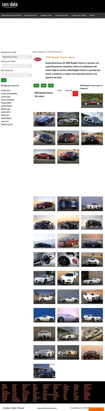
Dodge (76, 387)
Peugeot (56, 395)
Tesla (55, 399)
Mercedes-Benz (48, 394)
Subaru (25, 399)
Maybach (5, 394)
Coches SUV (5, 90)
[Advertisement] (52, 34)
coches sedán (6, 103)
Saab (55, 397)
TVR (3, 400)
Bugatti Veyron (42, 52)
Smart (86, 397)
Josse (65, 391)
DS (3, 389)
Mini (75, 394)
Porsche (4, 397)
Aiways (14, 384)
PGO (65, 395)
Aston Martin (57, 384)
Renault (25, 397)
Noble (35, 395)
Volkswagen (16, 400)
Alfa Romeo (26, 384)
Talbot (45, 399)
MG (65, 394)
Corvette (4, 387)
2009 (44, 85)
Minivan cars (5, 109)
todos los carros (7, 124)
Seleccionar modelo (8, 61)
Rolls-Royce (37, 397)
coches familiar (6, 106)
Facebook (6, 408)
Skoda (76, 397)
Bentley (4, 386)
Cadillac (45, 386)
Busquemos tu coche (8, 52)
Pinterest (21, 408)
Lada (85, 391)
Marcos (76, 392)
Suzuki (35, 399)
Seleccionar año (7, 70)
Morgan (4, 395)
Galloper (66, 389)
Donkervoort (88, 387)
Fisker (35, 389)
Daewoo (35, 387)
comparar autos (46, 15)
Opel (44, 395)
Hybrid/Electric (6, 118)
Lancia (14, 392)
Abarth (4, 384)
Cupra (14, 387)
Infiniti (14, 391)
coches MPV (5, 112)
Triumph (86, 399)
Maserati (87, 392)
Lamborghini (6, 392)
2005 (51, 85)
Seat (65, 397)
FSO (54, 389)
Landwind (36, 392)
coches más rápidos (79, 15)
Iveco (34, 391)
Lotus (65, 392)
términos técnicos (30, 15)
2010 (36, 85)
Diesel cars (5, 115)
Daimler (55, 387)
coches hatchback (7, 100)
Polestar (76, 395)
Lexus (45, 392)
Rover (45, 397)
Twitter (14, 408)
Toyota (76, 399)
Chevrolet (67, 386)
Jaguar (45, 391)
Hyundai (4, 391)
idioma (92, 15)
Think (65, 399)
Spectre (4, 399)
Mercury (56, 394)
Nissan (25, 395)
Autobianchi (88, 384)
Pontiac (86, 395)
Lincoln (55, 392)
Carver (55, 386)
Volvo (24, 400)
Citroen (86, 386)
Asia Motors (47, 384)
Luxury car (5, 121)
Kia (75, 391)
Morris (14, 395)
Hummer (87, 389)
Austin (76, 384)
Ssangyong (15, 399)
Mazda (14, 394)
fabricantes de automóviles (11, 15)
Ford (44, 389)
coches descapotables (9, 93)
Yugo (34, 400)
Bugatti (34, 52)
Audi (65, 384)
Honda (76, 389)
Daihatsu (46, 387)
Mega (34, 394)
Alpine (35, 384)
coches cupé (5, 96)
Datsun (66, 387)
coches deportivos (61, 15)
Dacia (24, 387)
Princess (15, 397)
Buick (34, 386)
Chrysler (76, 386)
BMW (14, 386)
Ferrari (14, 389)
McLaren (25, 394)
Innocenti (25, 391)
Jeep (54, 391)
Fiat (24, 389)
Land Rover (26, 392)
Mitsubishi (87, 394)
